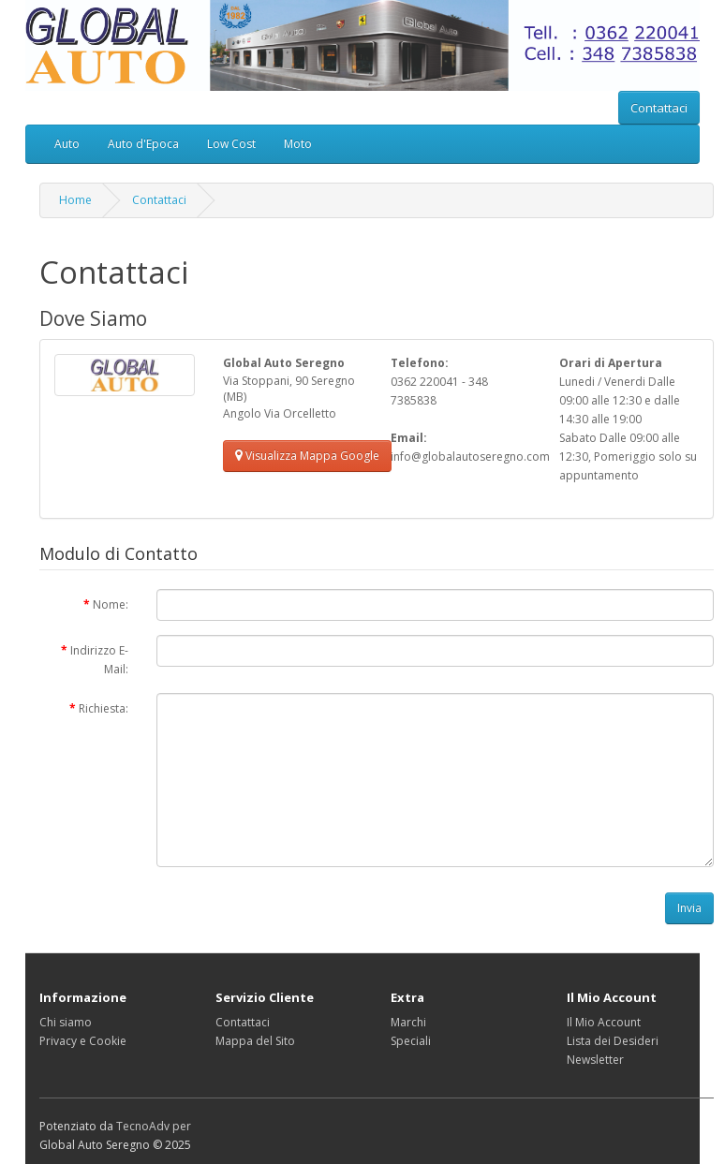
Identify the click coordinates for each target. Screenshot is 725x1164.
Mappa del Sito (255, 1041)
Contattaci (659, 107)
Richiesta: (103, 708)
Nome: (110, 604)
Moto (298, 144)
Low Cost (231, 144)
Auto (67, 144)
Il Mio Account (604, 1022)
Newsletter (595, 1060)
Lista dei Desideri (612, 1041)
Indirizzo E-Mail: (99, 659)
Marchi (408, 1022)
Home (75, 200)
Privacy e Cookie (82, 1041)
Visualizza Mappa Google (307, 456)
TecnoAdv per (153, 1126)
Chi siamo (65, 1022)
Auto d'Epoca (143, 144)
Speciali (411, 1041)
